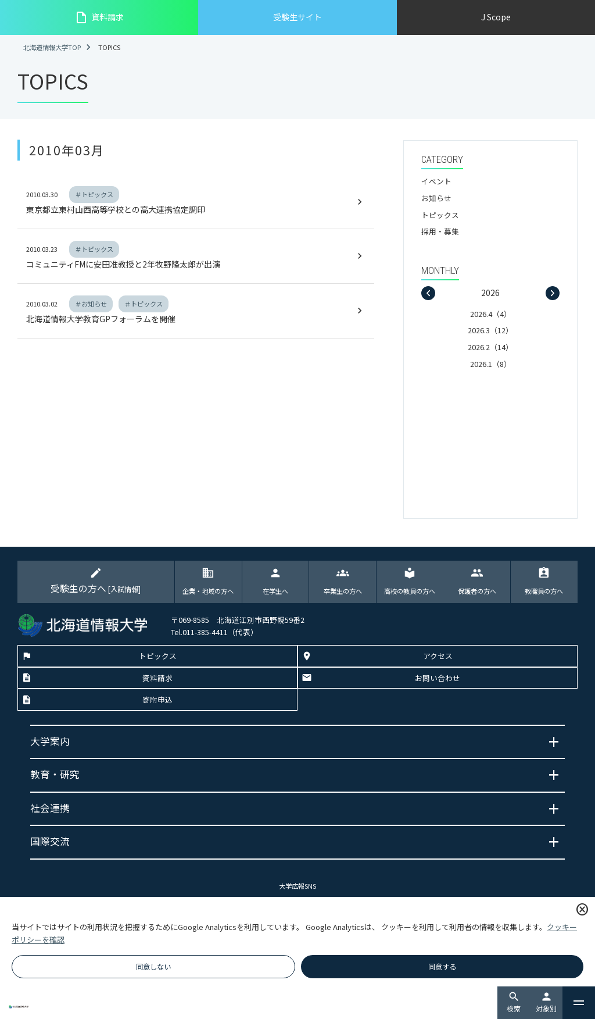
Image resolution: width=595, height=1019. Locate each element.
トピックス (440, 214)
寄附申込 (157, 700)
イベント (436, 181)
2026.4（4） (490, 313)
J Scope (496, 17)
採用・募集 (440, 231)
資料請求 (99, 17)
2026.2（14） (490, 346)
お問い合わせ (437, 678)
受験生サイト (297, 17)
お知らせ (436, 198)
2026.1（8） (490, 363)
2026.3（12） (490, 330)
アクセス (438, 656)
